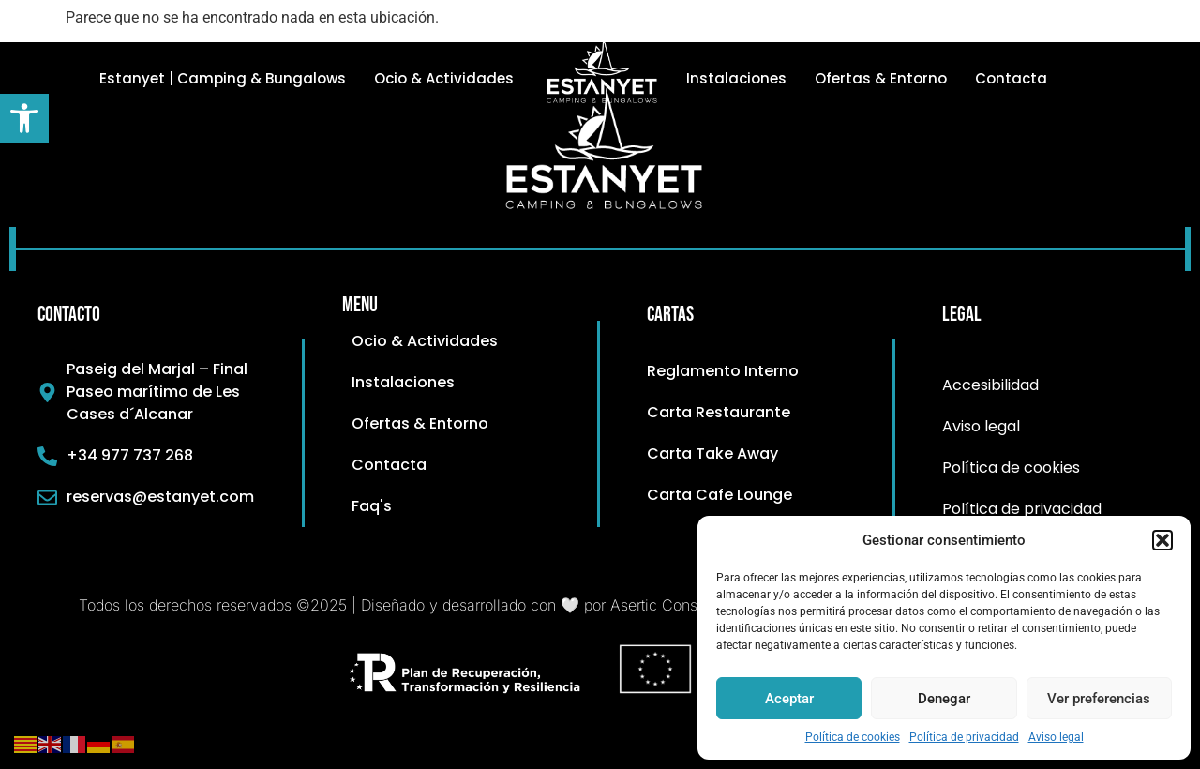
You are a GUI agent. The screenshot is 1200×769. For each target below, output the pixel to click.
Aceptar (789, 698)
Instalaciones (736, 78)
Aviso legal (1056, 737)
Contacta (1011, 78)
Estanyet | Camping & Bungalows (222, 78)
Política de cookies (852, 737)
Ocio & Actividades (444, 78)
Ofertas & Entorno (881, 78)
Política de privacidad (964, 737)
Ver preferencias (1098, 698)
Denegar (944, 698)
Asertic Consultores (676, 605)
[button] (24, 118)
